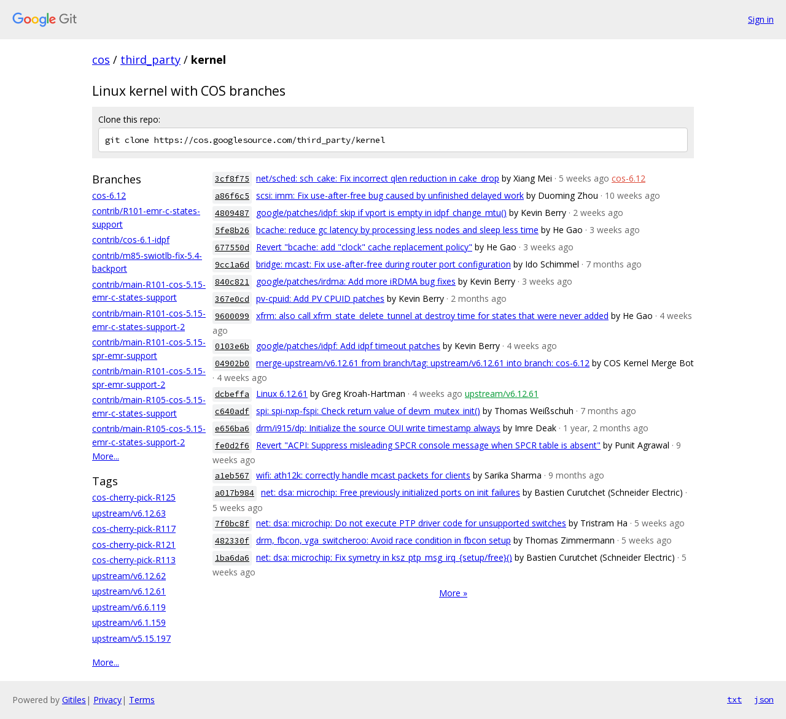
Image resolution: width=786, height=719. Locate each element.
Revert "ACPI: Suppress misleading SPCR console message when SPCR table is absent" (428, 445)
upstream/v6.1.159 (129, 622)
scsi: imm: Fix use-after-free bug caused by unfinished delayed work (390, 195)
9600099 (232, 316)
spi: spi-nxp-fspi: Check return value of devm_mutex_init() (368, 411)
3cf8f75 (232, 179)
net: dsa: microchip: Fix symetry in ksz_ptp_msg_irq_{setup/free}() (384, 557)
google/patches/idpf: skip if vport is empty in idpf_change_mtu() (381, 212)
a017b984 (234, 493)
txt (734, 699)
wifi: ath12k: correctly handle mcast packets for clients (363, 475)
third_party (150, 59)
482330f (232, 541)
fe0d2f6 (232, 445)
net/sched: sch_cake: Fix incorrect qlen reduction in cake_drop (377, 178)
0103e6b (232, 346)
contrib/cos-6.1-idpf (130, 239)
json (764, 699)
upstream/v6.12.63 (129, 513)
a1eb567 (232, 476)
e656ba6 (232, 428)
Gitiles (74, 700)
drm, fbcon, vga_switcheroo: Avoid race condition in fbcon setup (383, 540)
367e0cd (232, 299)
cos (101, 59)
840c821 (232, 282)
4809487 (232, 213)
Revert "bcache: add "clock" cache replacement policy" (364, 247)
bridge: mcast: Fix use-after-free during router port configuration (383, 264)
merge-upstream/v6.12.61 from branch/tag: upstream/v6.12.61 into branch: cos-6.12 (423, 363)
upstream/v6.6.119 (129, 607)
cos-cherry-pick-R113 (134, 560)
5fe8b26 (232, 230)
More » (453, 593)
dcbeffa (232, 394)
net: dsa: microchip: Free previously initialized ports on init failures (390, 492)
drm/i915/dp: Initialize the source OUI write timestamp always (378, 428)
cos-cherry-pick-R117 (134, 528)
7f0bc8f (232, 523)
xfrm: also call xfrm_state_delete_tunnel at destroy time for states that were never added (432, 315)
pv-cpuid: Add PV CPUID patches (320, 298)
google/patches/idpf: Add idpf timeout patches (348, 346)
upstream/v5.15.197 (131, 638)
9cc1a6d (232, 265)
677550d (232, 247)
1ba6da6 (232, 558)
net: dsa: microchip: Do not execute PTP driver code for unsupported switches (411, 523)
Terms (142, 700)
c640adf (232, 411)
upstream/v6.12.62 (129, 576)
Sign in (761, 19)
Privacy (107, 700)
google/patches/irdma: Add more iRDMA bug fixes (356, 281)
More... (105, 456)
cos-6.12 (109, 195)
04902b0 (232, 363)
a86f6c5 (232, 196)
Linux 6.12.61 (282, 393)
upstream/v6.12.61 (129, 591)
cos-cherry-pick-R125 (134, 497)
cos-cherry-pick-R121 (134, 544)
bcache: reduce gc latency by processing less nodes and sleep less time (397, 230)
